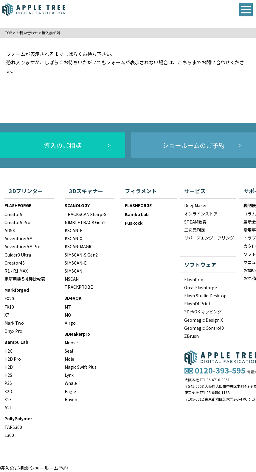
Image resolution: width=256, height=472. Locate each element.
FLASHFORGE (17, 205)
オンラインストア (201, 214)
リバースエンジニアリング (209, 238)
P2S (8, 383)
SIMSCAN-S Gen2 (81, 255)
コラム (249, 214)
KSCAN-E (74, 230)
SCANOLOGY (77, 205)
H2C (8, 351)
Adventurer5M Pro (22, 246)
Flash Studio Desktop (205, 295)
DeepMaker (195, 205)
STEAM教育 (195, 222)
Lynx (69, 375)
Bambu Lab (16, 342)
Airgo (70, 323)
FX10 (9, 307)
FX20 (9, 298)
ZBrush (191, 336)
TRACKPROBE (79, 287)
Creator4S (14, 263)
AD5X (9, 230)
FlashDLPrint (197, 304)
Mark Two (14, 323)
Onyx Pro (13, 331)
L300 (9, 435)
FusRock (133, 223)
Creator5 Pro (17, 222)
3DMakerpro (77, 334)
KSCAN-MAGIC (79, 246)
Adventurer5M (18, 238)
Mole (69, 359)
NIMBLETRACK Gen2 (85, 222)
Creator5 (13, 214)
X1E (8, 399)
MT (68, 307)
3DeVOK (73, 298)
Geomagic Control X (204, 328)
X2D (8, 391)
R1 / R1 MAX (16, 271)
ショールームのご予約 (193, 145)
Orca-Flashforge (200, 287)
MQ (68, 315)
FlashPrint (194, 279)
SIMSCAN (73, 271)
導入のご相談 (62, 145)
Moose (71, 343)
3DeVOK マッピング (203, 312)
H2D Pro (12, 359)
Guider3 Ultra (17, 255)
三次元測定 (194, 230)
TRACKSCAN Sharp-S (85, 214)
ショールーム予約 (49, 467)
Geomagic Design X (203, 320)
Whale (71, 383)
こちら (185, 62)
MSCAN (72, 279)
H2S (8, 375)
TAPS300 (13, 427)
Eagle (70, 391)
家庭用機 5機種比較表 (24, 279)
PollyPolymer (18, 418)
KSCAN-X (73, 238)
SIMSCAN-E (76, 263)
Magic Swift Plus (81, 367)
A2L (8, 407)
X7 (6, 315)
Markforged (16, 290)
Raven (71, 399)
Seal (69, 351)
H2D (8, 367)
